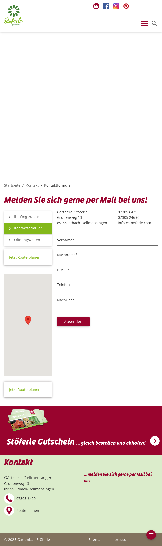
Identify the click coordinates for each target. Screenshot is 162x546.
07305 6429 (26, 498)
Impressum (120, 539)
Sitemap (96, 539)
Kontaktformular (23, 229)
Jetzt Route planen (24, 257)
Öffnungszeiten (22, 240)
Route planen (27, 510)
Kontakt (32, 185)
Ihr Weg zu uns (22, 217)
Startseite (12, 185)
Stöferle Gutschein (76, 441)
